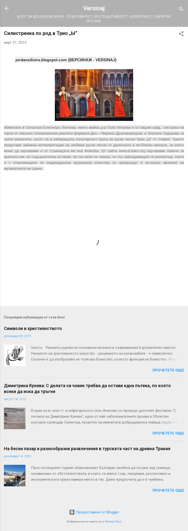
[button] (181, 34)
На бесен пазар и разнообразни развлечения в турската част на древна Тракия (87, 448)
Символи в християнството (33, 328)
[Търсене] (181, 9)
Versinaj (94, 8)
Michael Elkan (113, 521)
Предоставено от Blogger (94, 512)
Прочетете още (168, 370)
